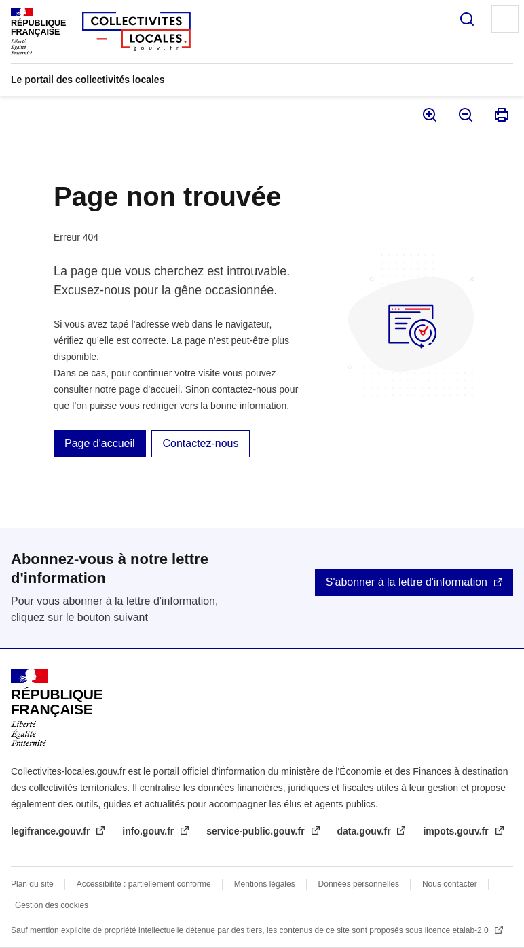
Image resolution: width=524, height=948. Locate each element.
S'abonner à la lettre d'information (406, 582)
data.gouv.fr (365, 831)
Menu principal (505, 19)
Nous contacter (449, 884)
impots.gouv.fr (457, 831)
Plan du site (32, 884)
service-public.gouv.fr (256, 831)
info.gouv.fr (149, 831)
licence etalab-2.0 (458, 930)
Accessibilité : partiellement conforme (144, 884)
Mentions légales (264, 884)
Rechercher (467, 19)
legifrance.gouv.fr (51, 831)
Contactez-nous (200, 443)
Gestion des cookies (51, 905)
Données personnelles (358, 884)
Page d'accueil (99, 443)
